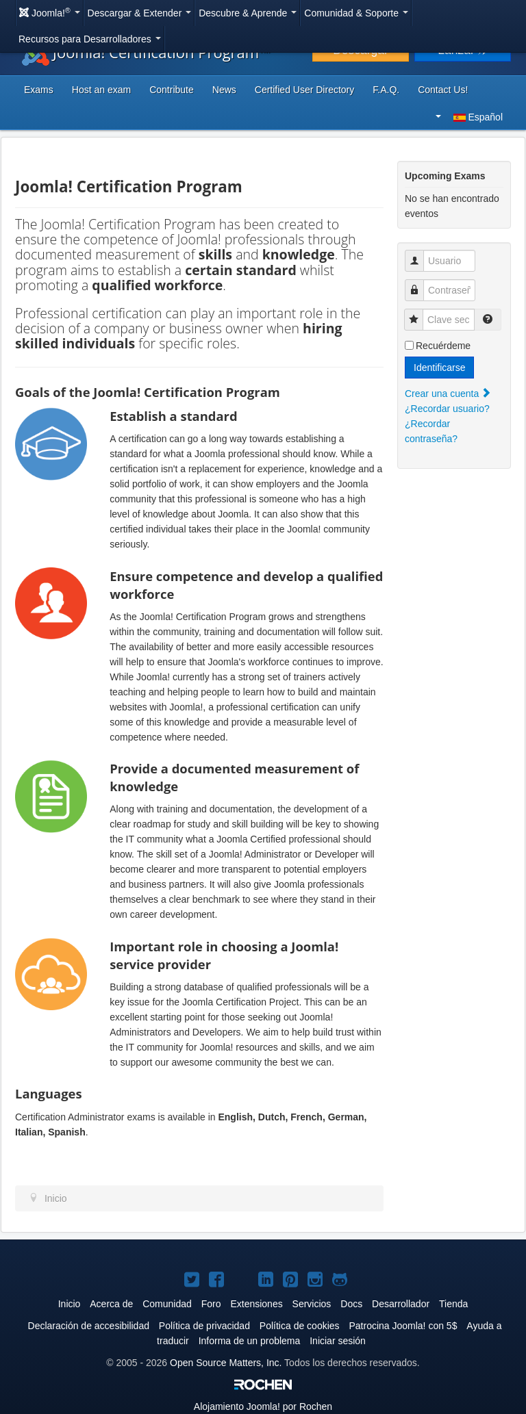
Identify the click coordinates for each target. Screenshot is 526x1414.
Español (469, 117)
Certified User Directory (304, 89)
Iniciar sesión (338, 1340)
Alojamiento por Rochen (263, 1406)
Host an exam (101, 89)
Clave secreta (418, 312)
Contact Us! (443, 89)
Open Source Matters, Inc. (225, 1362)
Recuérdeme (443, 345)
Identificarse (439, 367)
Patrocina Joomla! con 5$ (403, 1325)
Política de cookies (300, 1325)
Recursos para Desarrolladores (89, 39)
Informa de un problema (250, 1340)
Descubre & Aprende (248, 13)
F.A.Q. (386, 89)
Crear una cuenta (448, 393)
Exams (38, 89)
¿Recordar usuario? (447, 408)
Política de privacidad (204, 1325)
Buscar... (511, 3)
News (224, 89)
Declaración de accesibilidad (88, 1325)
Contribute (171, 89)
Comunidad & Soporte (356, 13)
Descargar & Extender (140, 13)
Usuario (419, 253)
